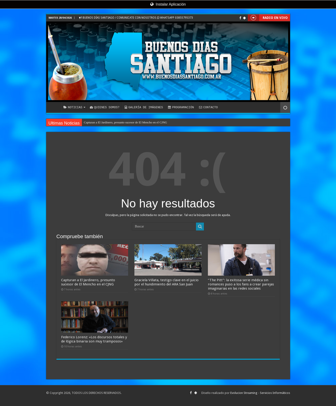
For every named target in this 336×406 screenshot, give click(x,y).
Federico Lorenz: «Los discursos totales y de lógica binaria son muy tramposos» (94, 339)
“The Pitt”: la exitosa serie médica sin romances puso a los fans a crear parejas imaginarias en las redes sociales (241, 284)
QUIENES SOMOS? (104, 107)
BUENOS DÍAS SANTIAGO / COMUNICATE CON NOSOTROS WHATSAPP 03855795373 (136, 17)
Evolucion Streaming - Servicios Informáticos (260, 393)
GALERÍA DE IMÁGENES (144, 107)
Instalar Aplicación (168, 4)
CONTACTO (208, 107)
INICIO (55, 107)
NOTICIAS (72, 107)
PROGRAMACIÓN (181, 107)
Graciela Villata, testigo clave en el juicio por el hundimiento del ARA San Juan (166, 282)
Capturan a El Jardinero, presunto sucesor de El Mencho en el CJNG (125, 122)
